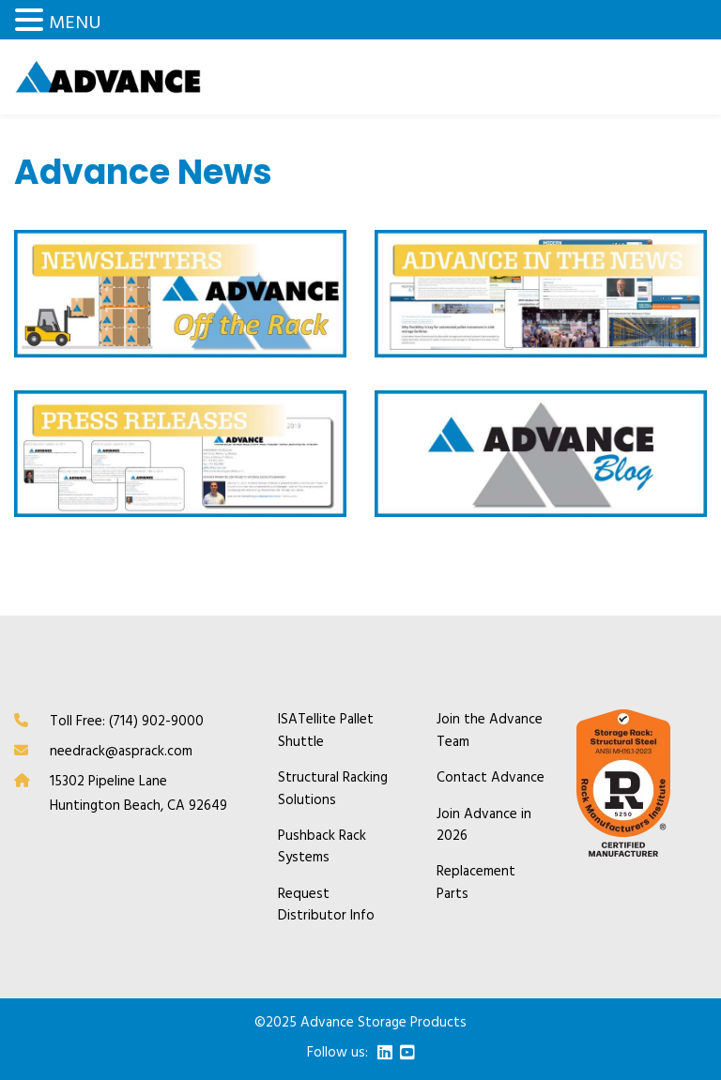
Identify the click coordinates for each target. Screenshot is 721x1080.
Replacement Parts (476, 883)
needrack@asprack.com (121, 751)
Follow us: (337, 1053)
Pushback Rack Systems (322, 847)
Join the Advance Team (490, 731)
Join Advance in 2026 (484, 825)
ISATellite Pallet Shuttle (326, 731)
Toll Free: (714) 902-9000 (127, 721)
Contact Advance (491, 778)
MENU (75, 23)
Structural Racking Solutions (333, 789)
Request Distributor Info (326, 905)
